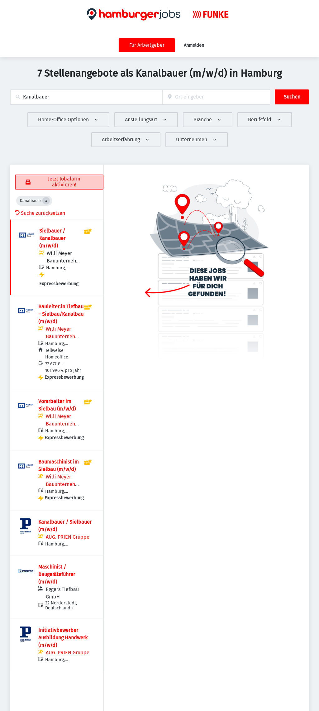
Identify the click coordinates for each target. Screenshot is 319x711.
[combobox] (86, 97)
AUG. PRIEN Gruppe (67, 537)
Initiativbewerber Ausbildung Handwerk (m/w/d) (63, 637)
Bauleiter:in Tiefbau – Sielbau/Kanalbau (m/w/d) (60, 314)
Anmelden (194, 45)
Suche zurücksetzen (40, 213)
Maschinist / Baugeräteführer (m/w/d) (56, 574)
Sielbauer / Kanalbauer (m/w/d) (52, 238)
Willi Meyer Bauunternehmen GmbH (63, 260)
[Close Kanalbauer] (46, 200)
